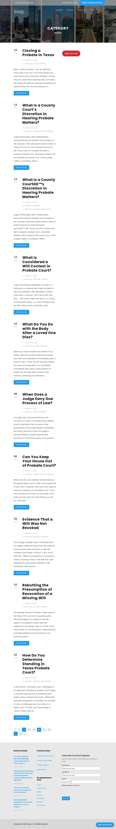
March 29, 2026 (18, 767)
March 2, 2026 (18, 810)
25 (34, 729)
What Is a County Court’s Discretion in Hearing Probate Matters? (38, 114)
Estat (38, 756)
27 (44, 729)
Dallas (39, 792)
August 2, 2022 (31, 678)
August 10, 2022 (31, 342)
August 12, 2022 (31, 276)
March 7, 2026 (18, 795)
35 (20, 733)
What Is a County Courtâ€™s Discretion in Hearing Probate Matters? (38, 188)
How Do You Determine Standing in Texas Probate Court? (36, 664)
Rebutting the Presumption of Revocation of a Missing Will (37, 591)
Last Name (65, 772)
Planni (43, 756)
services (69, 10)
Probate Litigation (43, 765)
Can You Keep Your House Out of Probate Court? (39, 461)
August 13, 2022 (31, 128)
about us (82, 10)
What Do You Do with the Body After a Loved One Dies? (39, 331)
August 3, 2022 (31, 603)
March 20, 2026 (18, 783)
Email (64, 779)
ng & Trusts (50, 756)
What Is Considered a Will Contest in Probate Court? (36, 264)
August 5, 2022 (31, 533)
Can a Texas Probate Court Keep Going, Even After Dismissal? (22, 790)
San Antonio (46, 681)
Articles (28, 63)
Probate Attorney (32, 205)
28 (49, 729)
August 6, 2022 (31, 471)
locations (59, 10)
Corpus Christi (39, 131)
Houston (36, 279)
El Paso (36, 346)
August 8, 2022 (31, 408)
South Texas (46, 209)
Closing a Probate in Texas (38, 52)
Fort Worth (40, 798)
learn (93, 10)
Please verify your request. (70, 785)
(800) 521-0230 (71, 3)
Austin (36, 63)
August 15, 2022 (31, 60)
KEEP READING (21, 93)
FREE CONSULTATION (92, 3)
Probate (43, 63)
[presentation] (76, 790)
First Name (66, 765)
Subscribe (66, 798)
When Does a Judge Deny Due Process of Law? (37, 398)
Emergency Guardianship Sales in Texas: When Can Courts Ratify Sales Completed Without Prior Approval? (23, 775)
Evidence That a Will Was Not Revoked (37, 523)
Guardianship (41, 769)
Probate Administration (44, 760)
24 (29, 729)
